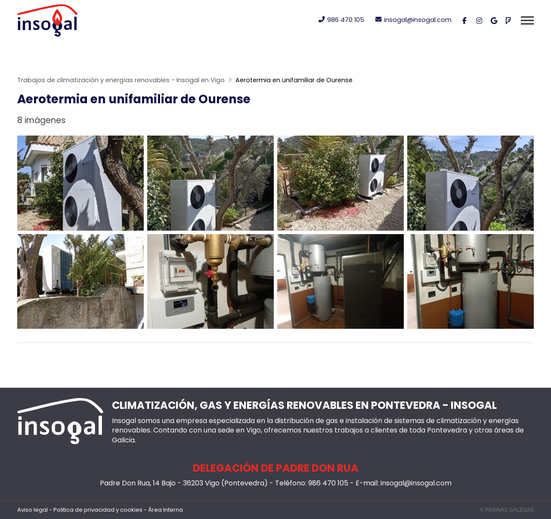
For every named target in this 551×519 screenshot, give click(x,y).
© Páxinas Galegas (507, 510)
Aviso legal (32, 510)
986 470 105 (328, 483)
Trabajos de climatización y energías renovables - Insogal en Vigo (121, 80)
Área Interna (165, 510)
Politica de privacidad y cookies (97, 510)
